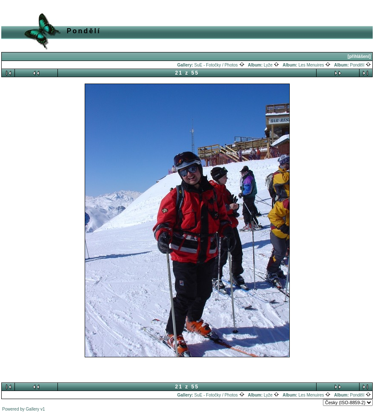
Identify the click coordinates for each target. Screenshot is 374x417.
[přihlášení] (359, 56)
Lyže (272, 65)
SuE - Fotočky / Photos (219, 65)
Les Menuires (315, 65)
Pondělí (360, 65)
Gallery (33, 409)
